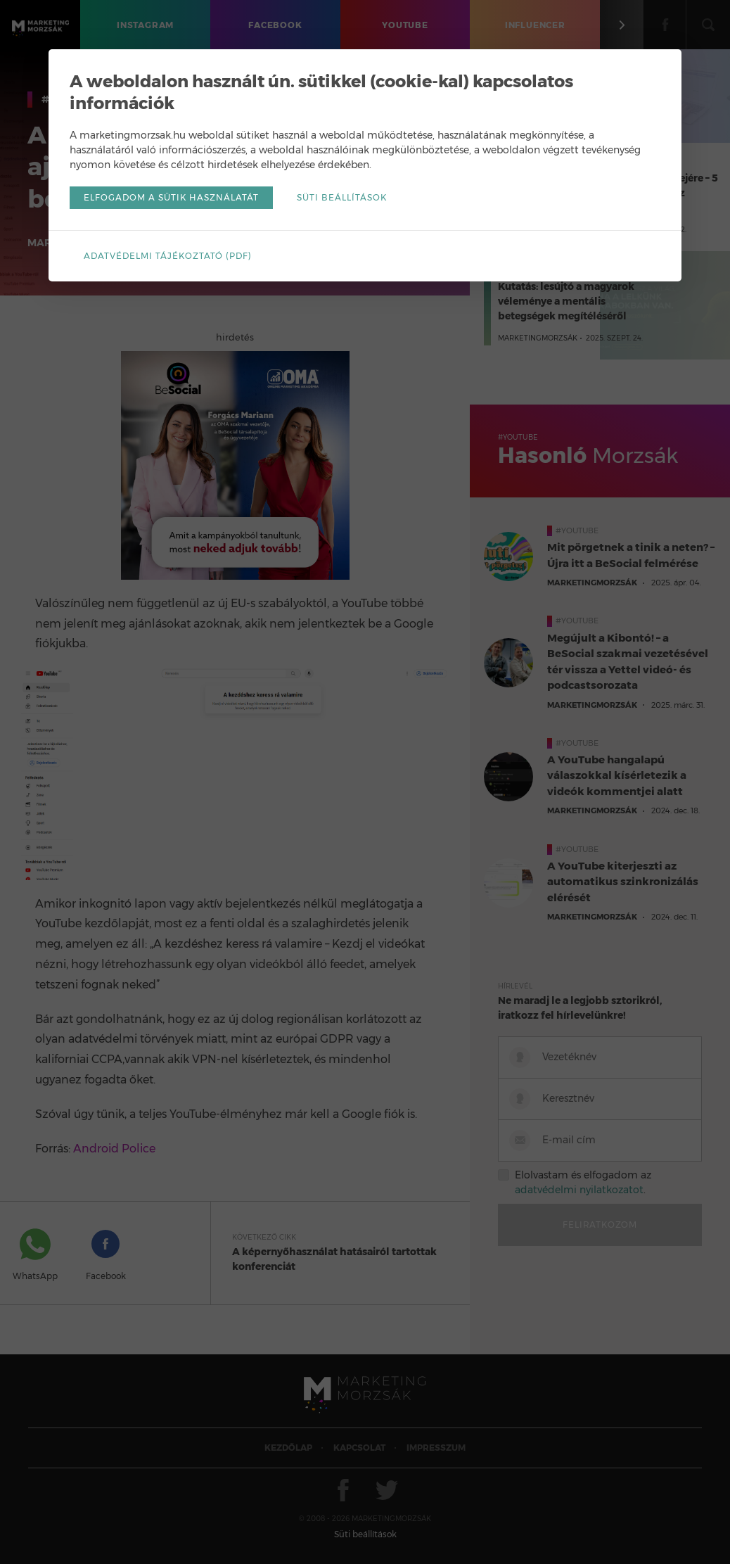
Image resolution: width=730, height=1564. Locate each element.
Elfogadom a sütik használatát (171, 197)
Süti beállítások (342, 197)
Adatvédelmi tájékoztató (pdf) (168, 255)
